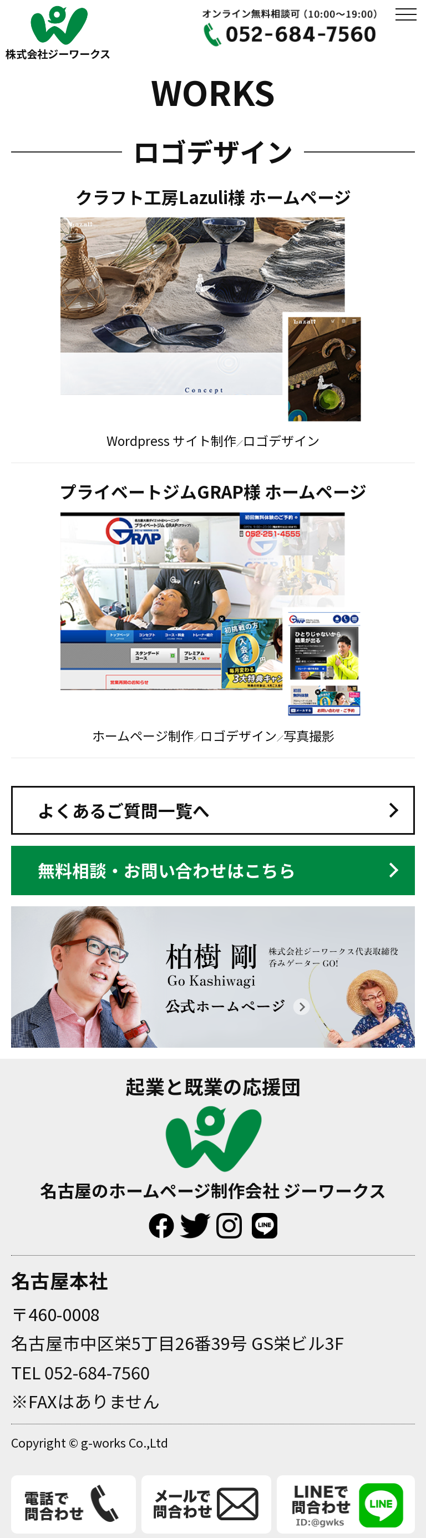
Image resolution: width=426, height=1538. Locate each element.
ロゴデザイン (281, 440)
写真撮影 (308, 735)
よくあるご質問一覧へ (124, 810)
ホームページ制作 (143, 735)
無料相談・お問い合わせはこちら (167, 869)
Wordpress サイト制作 (171, 440)
